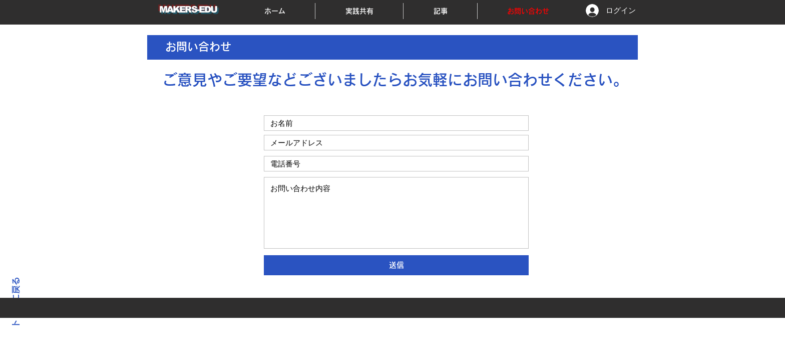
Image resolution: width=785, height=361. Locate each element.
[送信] (396, 265)
